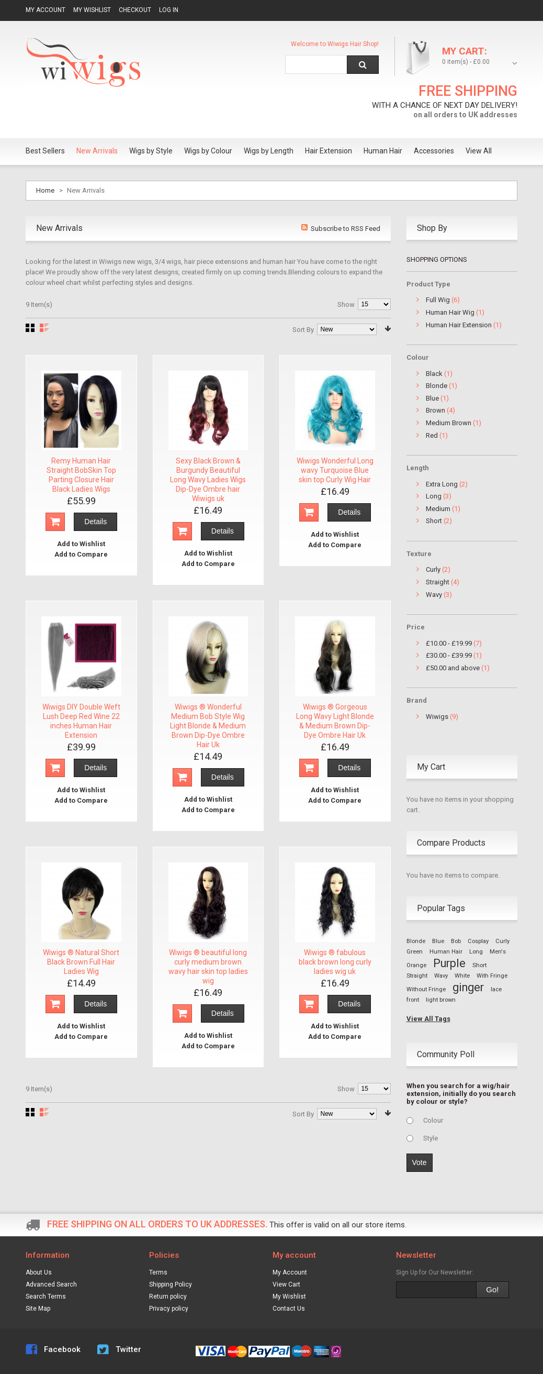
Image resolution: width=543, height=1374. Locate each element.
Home (45, 190)
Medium (438, 509)
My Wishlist (92, 10)
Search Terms (46, 1296)
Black (434, 374)
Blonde (436, 386)
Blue (432, 398)
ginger (468, 987)
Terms (158, 1272)
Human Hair (445, 951)
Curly (433, 569)
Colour (433, 1120)
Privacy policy (168, 1308)
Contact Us (289, 1308)
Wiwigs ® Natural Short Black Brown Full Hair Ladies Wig (81, 962)
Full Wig (438, 300)
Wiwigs (437, 717)
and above (453, 668)
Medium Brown (448, 423)
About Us (39, 1272)
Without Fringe (426, 989)
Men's (498, 951)
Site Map (38, 1308)
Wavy (434, 595)
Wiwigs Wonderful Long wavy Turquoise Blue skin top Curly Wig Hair (335, 470)
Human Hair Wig (450, 312)
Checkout (135, 10)
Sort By (303, 330)
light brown (441, 999)
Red (432, 435)
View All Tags (428, 1019)
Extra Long (442, 484)
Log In (168, 10)
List (44, 328)
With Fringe (492, 975)
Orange (416, 965)
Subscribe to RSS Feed (345, 228)
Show (346, 304)
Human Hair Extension (459, 325)
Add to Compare (81, 554)
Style (430, 1138)
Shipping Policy (170, 1284)
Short (434, 521)
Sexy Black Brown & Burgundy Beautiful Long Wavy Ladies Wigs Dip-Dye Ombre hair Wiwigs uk (208, 480)
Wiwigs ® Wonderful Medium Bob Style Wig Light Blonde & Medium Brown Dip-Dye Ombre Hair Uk (208, 726)
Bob (456, 941)
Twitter (128, 1349)
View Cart (286, 1284)
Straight (437, 582)
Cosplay (478, 941)
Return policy (168, 1296)
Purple (449, 963)
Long (434, 496)
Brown (435, 410)
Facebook (62, 1349)
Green (414, 951)
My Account (45, 10)
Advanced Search (51, 1284)
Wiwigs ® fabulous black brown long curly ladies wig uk (335, 962)
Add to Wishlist (81, 544)
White (462, 975)
